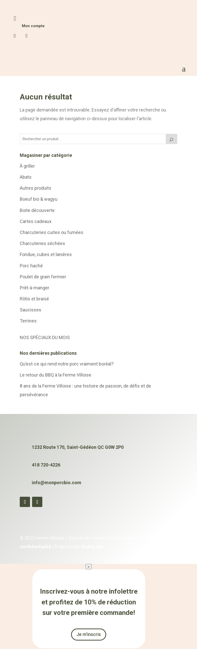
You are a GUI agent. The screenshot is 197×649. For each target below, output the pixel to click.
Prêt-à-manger (34, 288)
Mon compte (33, 26)
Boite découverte (37, 211)
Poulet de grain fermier (43, 277)
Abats (26, 177)
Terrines (28, 321)
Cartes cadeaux (36, 222)
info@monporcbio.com (56, 483)
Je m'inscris (88, 635)
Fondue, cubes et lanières (46, 255)
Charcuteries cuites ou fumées (51, 233)
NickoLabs (92, 547)
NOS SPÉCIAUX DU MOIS (45, 338)
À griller (27, 166)
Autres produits (35, 188)
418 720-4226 (46, 465)
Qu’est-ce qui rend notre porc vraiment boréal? (67, 364)
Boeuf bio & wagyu (38, 199)
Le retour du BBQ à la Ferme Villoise (55, 375)
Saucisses (30, 310)
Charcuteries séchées (42, 244)
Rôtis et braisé (34, 299)
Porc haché (31, 266)
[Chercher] (172, 139)
